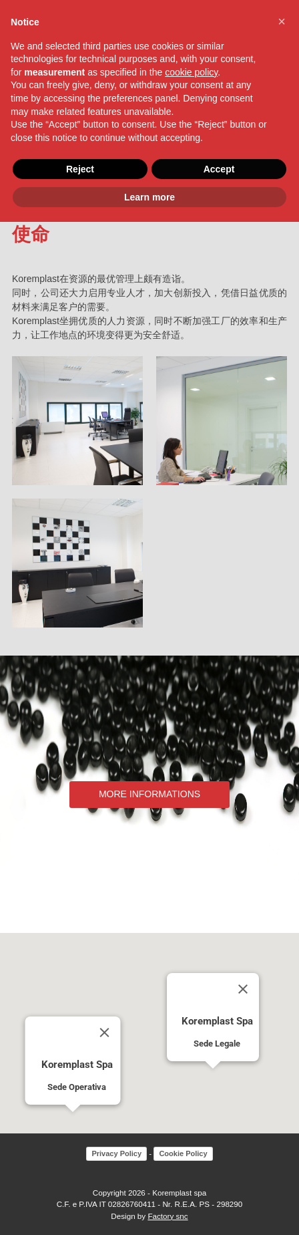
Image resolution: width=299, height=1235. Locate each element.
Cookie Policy (183, 1153)
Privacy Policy (116, 1153)
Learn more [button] (149, 197)
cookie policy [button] (191, 72)
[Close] (105, 1032)
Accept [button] (219, 169)
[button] (72, 1124)
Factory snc (167, 1216)
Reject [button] (80, 169)
